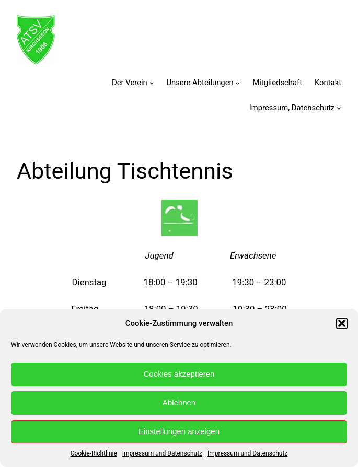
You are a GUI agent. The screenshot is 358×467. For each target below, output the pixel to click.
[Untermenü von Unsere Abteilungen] (237, 82)
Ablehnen (179, 402)
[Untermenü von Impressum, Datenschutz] (339, 108)
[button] (342, 323)
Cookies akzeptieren (179, 373)
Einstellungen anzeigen (179, 431)
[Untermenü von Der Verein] (151, 82)
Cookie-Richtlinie (94, 453)
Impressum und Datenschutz (162, 453)
